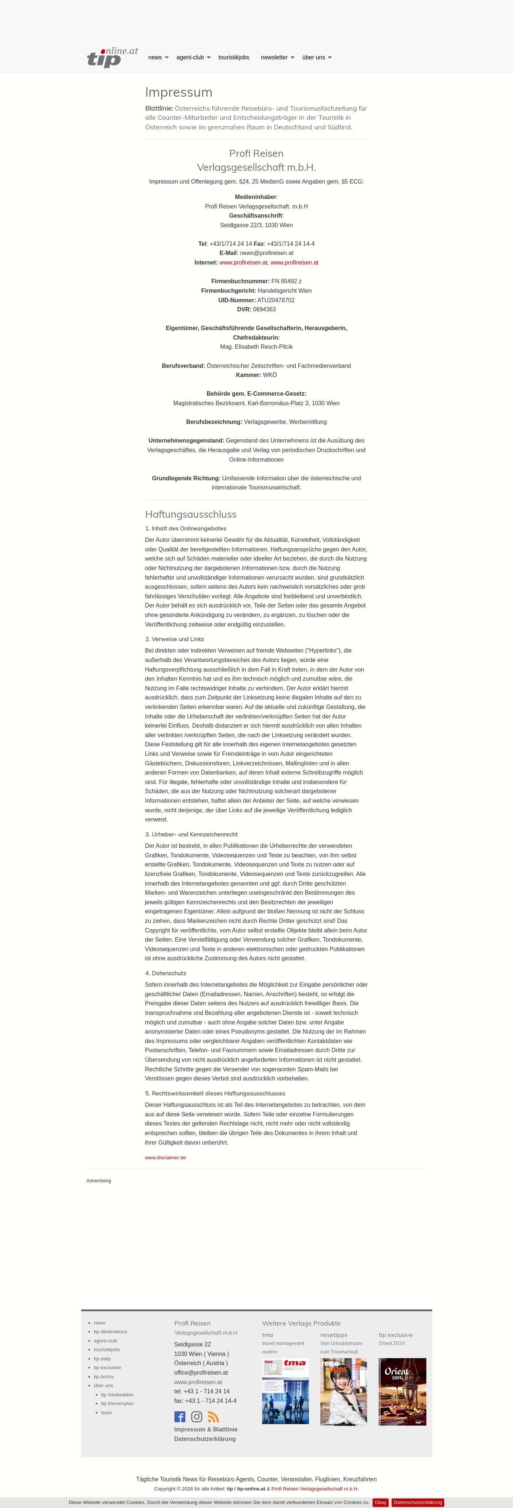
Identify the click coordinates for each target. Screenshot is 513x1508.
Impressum (179, 92)
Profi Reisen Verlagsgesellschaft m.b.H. (315, 1489)
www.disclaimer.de (165, 1157)
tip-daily (102, 1358)
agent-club (190, 57)
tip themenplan (117, 1403)
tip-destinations (110, 1331)
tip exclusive (396, 1338)
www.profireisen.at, (245, 262)
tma (283, 1342)
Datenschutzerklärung (418, 1502)
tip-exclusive (107, 1367)
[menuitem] (112, 57)
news (155, 57)
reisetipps (341, 1342)
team (106, 1412)
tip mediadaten (117, 1394)
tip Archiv (104, 1376)
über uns (313, 57)
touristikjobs (234, 57)
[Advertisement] (257, 16)
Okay (380, 1502)
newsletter (274, 57)
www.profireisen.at (294, 262)
